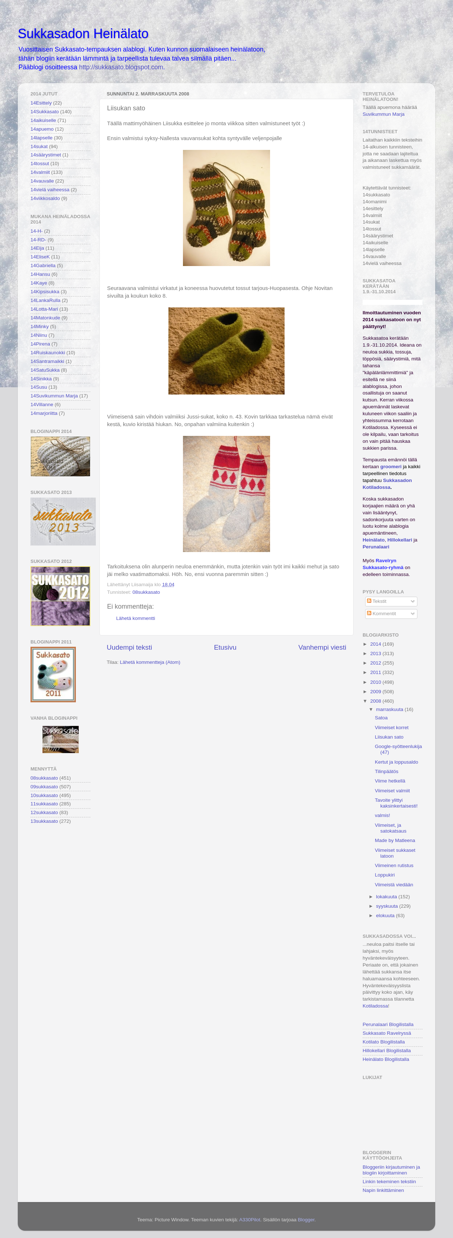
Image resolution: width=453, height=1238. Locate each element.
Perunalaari (376, 546)
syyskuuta (387, 906)
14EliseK (40, 257)
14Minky (39, 326)
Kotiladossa (375, 1006)
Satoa (381, 717)
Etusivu (225, 647)
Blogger (306, 1219)
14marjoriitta (43, 413)
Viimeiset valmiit (392, 790)
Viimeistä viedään (394, 884)
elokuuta (386, 915)
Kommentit (381, 613)
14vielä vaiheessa (49, 189)
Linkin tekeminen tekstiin (389, 1181)
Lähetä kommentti (135, 618)
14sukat (39, 146)
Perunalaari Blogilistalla (388, 1024)
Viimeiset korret (392, 727)
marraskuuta (390, 709)
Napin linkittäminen (383, 1190)
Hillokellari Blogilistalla (387, 1050)
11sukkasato (44, 803)
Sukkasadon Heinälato (83, 33)
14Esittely (41, 103)
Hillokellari (399, 540)
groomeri (391, 466)
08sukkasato (146, 592)
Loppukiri (385, 875)
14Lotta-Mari (44, 309)
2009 (376, 691)
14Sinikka (41, 378)
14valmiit (40, 172)
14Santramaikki (47, 361)
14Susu (38, 387)
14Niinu (38, 335)
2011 (376, 672)
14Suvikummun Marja (54, 396)
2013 (376, 653)
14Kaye (38, 283)
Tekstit (377, 601)
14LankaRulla (45, 300)
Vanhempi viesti (322, 647)
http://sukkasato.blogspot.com (121, 67)
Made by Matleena (395, 840)
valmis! (382, 815)
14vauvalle (42, 181)
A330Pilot (249, 1219)
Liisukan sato (389, 737)
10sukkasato (44, 795)
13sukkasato (44, 821)
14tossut (39, 163)
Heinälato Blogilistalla (386, 1059)
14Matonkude (45, 317)
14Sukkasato (44, 111)
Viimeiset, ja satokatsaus (391, 828)
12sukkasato (44, 812)
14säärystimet (45, 155)
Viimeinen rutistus (394, 865)
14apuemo (42, 129)
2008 (376, 701)
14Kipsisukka (45, 291)
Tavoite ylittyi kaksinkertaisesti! (396, 803)
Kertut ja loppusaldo (396, 762)
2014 (376, 644)
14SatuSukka (45, 370)
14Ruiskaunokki (47, 352)
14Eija (37, 248)
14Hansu (40, 274)
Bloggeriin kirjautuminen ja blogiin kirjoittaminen (391, 1170)
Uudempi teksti (129, 647)
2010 (376, 682)
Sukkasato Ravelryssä (387, 1033)
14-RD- (38, 239)
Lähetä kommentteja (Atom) (150, 662)
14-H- (36, 231)
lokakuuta (387, 896)
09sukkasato (44, 786)
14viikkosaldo (45, 198)
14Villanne (41, 404)
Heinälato (374, 540)
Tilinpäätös (387, 771)
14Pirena (40, 344)
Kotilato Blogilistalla (384, 1042)
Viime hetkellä (390, 781)
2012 (376, 663)
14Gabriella (43, 265)
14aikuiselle (43, 120)
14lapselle (41, 137)
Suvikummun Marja (384, 114)
